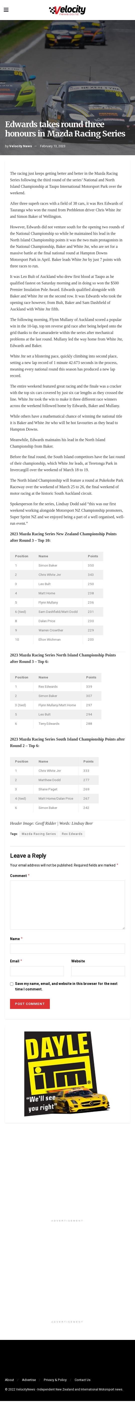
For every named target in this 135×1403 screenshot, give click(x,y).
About (9, 1381)
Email (16, 963)
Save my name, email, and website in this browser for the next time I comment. (66, 988)
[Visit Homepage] (67, 10)
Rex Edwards (72, 834)
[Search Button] (128, 10)
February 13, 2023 (52, 146)
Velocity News (20, 146)
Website (78, 962)
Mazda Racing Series (39, 834)
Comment (20, 877)
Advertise (29, 1381)
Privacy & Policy (55, 1381)
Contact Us (82, 1381)
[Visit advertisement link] (67, 1175)
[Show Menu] (6, 10)
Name (16, 940)
